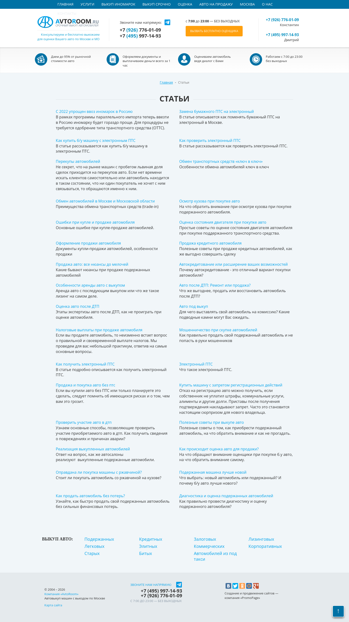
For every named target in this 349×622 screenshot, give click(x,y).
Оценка (185, 4)
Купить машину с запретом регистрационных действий (230, 385)
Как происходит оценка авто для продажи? (219, 449)
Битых (145, 553)
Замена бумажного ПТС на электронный (216, 111)
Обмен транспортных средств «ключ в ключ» (221, 161)
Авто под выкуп (193, 306)
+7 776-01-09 (140, 30)
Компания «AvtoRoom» (61, 594)
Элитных (148, 546)
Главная (65, 4)
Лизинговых (261, 539)
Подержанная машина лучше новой (212, 472)
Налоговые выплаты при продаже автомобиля (99, 330)
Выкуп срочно (156, 4)
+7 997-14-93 (140, 36)
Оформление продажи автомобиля (88, 243)
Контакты (66, 13)
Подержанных (99, 539)
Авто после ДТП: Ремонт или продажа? (214, 285)
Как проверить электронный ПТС (210, 140)
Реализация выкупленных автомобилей (93, 449)
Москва (247, 4)
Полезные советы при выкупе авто (211, 422)
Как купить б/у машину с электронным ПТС (96, 140)
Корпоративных (265, 546)
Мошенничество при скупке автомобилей (218, 330)
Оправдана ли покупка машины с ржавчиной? (99, 472)
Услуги (87, 4)
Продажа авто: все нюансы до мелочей (92, 264)
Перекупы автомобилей (78, 161)
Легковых (94, 546)
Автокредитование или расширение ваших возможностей (233, 264)
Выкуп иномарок (118, 4)
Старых (92, 553)
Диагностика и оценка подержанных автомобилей (226, 495)
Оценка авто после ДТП (77, 306)
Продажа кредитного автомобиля (210, 243)
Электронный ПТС (196, 364)
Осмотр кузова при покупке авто (209, 201)
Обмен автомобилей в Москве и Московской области (105, 201)
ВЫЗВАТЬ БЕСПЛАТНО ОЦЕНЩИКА (214, 31)
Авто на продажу (216, 4)
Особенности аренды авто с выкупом (90, 285)
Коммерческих (209, 546)
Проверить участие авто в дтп (84, 422)
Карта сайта (53, 605)
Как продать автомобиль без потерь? (90, 495)
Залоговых (205, 539)
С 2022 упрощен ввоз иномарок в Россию (94, 111)
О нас (267, 4)
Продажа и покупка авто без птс (85, 385)
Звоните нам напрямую (150, 584)
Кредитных (150, 539)
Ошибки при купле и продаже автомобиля (95, 222)
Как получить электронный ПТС (85, 364)
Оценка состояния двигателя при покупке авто (222, 222)
